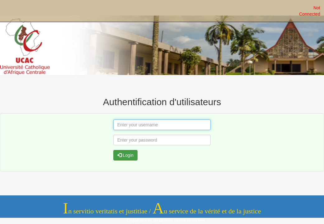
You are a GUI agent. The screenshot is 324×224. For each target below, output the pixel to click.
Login (125, 155)
